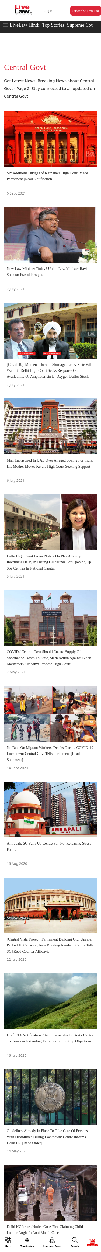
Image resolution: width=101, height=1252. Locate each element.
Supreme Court (82, 25)
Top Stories (53, 25)
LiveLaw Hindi (24, 25)
